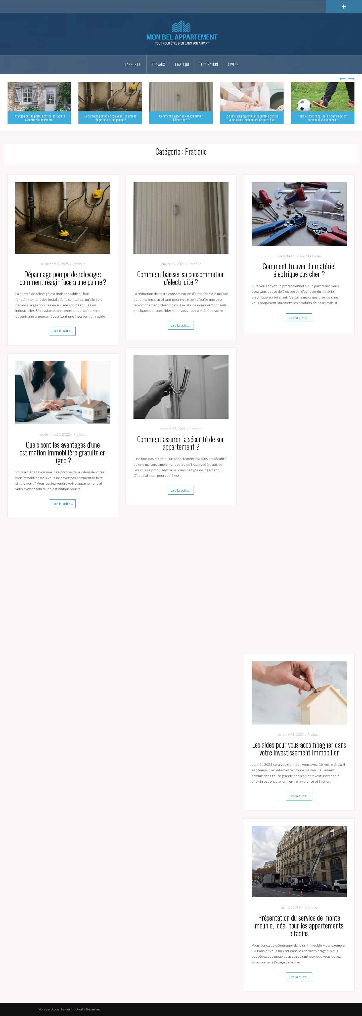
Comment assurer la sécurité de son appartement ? (181, 443)
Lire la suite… (63, 331)
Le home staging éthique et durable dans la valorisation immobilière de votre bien (252, 117)
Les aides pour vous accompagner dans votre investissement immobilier (299, 748)
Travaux (158, 64)
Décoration (209, 64)
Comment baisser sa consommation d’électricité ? (181, 117)
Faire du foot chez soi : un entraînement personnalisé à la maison (322, 117)
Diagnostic (132, 64)
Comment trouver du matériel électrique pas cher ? (299, 270)
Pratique (182, 64)
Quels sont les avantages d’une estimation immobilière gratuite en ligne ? (63, 452)
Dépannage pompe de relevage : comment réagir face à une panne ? (110, 117)
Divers (233, 64)
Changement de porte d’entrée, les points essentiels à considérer (39, 117)
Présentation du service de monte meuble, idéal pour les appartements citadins (299, 925)
